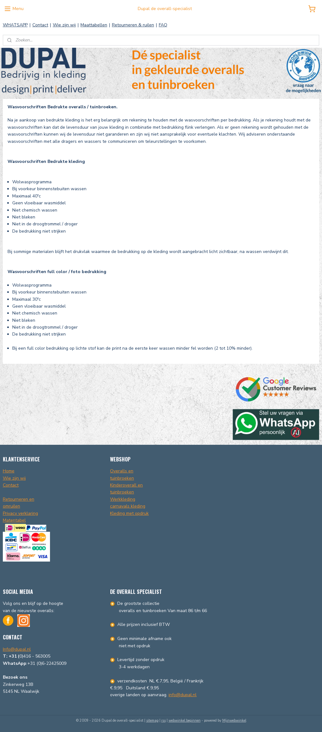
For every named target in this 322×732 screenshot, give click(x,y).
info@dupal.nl (183, 695)
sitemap (152, 720)
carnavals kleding (127, 506)
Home (8, 471)
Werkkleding (122, 499)
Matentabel (14, 520)
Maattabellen (93, 25)
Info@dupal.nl (17, 649)
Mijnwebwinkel (234, 720)
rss (163, 720)
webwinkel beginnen (185, 720)
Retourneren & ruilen (133, 25)
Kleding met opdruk (129, 513)
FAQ (163, 25)
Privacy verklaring (20, 513)
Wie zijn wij (64, 25)
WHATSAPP (15, 25)
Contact (40, 25)
